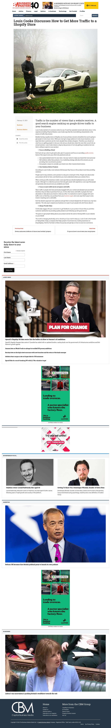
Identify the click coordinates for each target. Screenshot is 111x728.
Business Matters (22, 129)
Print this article (21, 143)
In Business (52, 11)
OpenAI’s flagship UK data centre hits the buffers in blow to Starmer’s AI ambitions (35, 339)
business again (68, 196)
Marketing (6, 502)
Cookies (98, 724)
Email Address (9, 263)
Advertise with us (47, 711)
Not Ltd (64, 715)
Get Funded (73, 11)
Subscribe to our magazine (49, 713)
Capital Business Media (44, 722)
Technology (62, 11)
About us (45, 707)
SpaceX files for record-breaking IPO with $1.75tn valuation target (25, 360)
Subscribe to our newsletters (50, 715)
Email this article (22, 139)
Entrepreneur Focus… (10, 455)
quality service (89, 153)
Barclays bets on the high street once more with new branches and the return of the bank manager (35, 352)
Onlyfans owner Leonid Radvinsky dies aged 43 (23, 488)
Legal (36, 11)
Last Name (7, 257)
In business (6, 631)
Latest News (7, 277)
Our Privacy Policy (89, 724)
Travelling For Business (68, 707)
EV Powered (65, 709)
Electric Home (65, 711)
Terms (82, 724)
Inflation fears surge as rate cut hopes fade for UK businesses (24, 356)
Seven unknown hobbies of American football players (33, 231)
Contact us (45, 709)
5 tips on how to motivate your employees (81, 231)
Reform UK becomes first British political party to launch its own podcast (31, 564)
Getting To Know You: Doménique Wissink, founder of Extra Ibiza (81, 488)
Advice (21, 11)
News (14, 11)
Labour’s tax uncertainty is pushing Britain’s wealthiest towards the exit (31, 694)
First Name (7, 252)
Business (19, 125)
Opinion (43, 11)
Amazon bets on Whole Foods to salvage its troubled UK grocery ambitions (28, 348)
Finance (28, 11)
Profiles (82, 11)
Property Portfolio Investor (69, 713)
